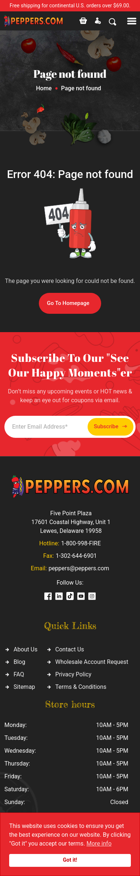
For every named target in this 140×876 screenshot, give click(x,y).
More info (98, 843)
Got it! (70, 860)
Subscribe (110, 426)
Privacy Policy (73, 674)
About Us (25, 649)
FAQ (19, 674)
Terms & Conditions (81, 686)
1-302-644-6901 (76, 555)
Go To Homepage (68, 303)
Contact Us (69, 649)
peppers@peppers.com (79, 568)
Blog (19, 661)
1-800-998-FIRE (81, 543)
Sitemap (24, 686)
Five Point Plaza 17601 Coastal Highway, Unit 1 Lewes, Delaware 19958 (70, 522)
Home (44, 88)
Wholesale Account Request (91, 661)
